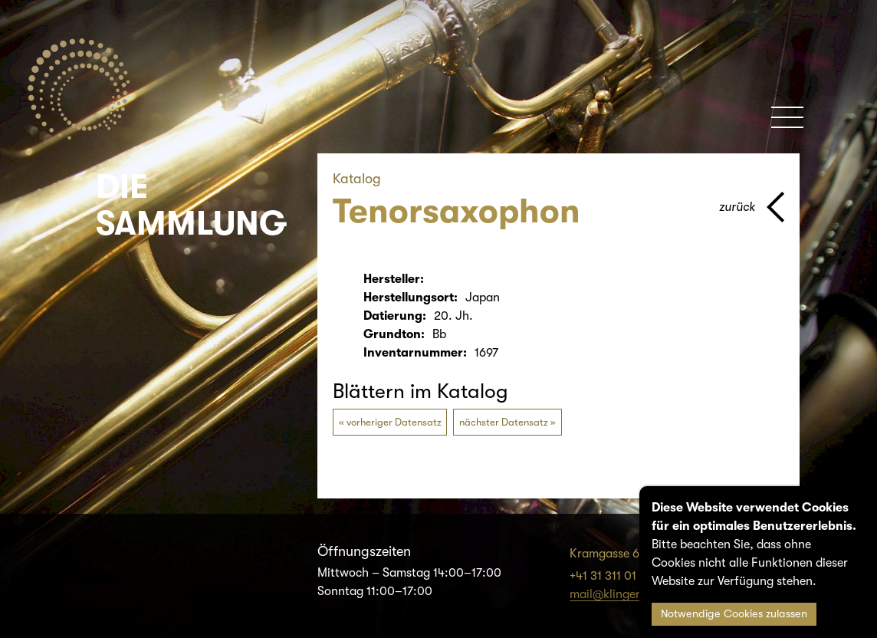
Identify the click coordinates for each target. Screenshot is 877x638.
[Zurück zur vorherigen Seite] (751, 207)
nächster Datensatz (503, 422)
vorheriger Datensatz (394, 422)
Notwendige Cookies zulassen (734, 613)
